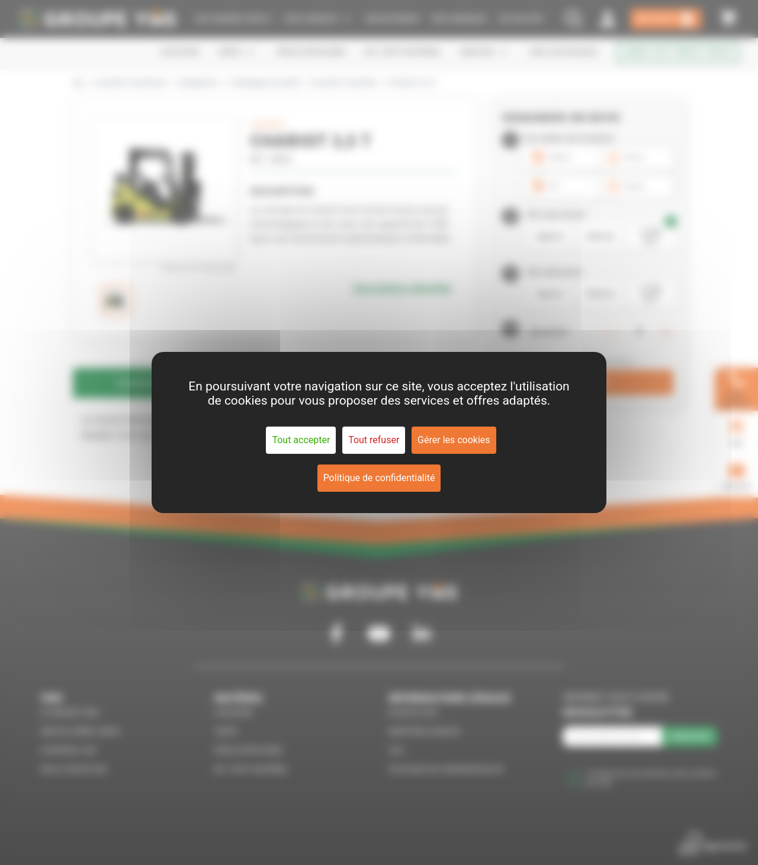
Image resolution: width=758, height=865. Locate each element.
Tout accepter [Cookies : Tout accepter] (301, 440)
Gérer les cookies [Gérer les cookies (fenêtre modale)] (453, 440)
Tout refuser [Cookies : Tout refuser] (373, 440)
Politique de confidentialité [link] (379, 477)
